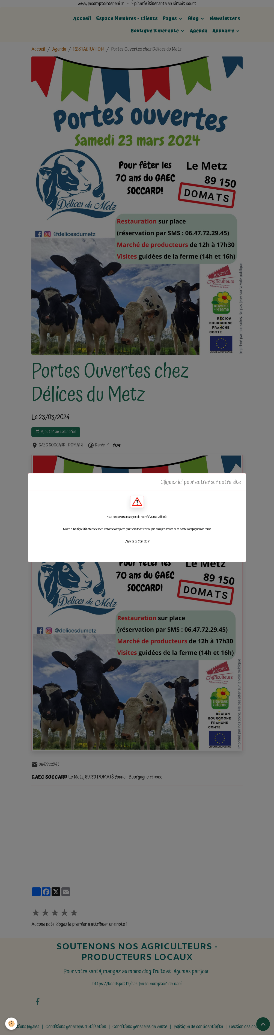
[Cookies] (11, 1024)
